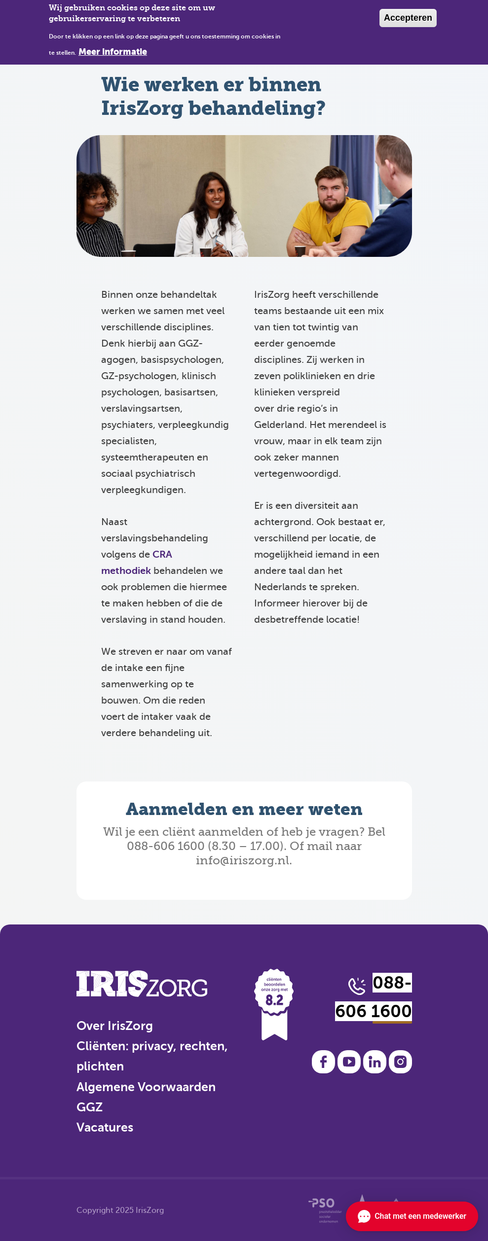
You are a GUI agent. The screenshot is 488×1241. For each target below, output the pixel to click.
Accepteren (408, 18)
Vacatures (104, 1127)
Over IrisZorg (114, 1026)
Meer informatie (112, 51)
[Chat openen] (412, 1216)
